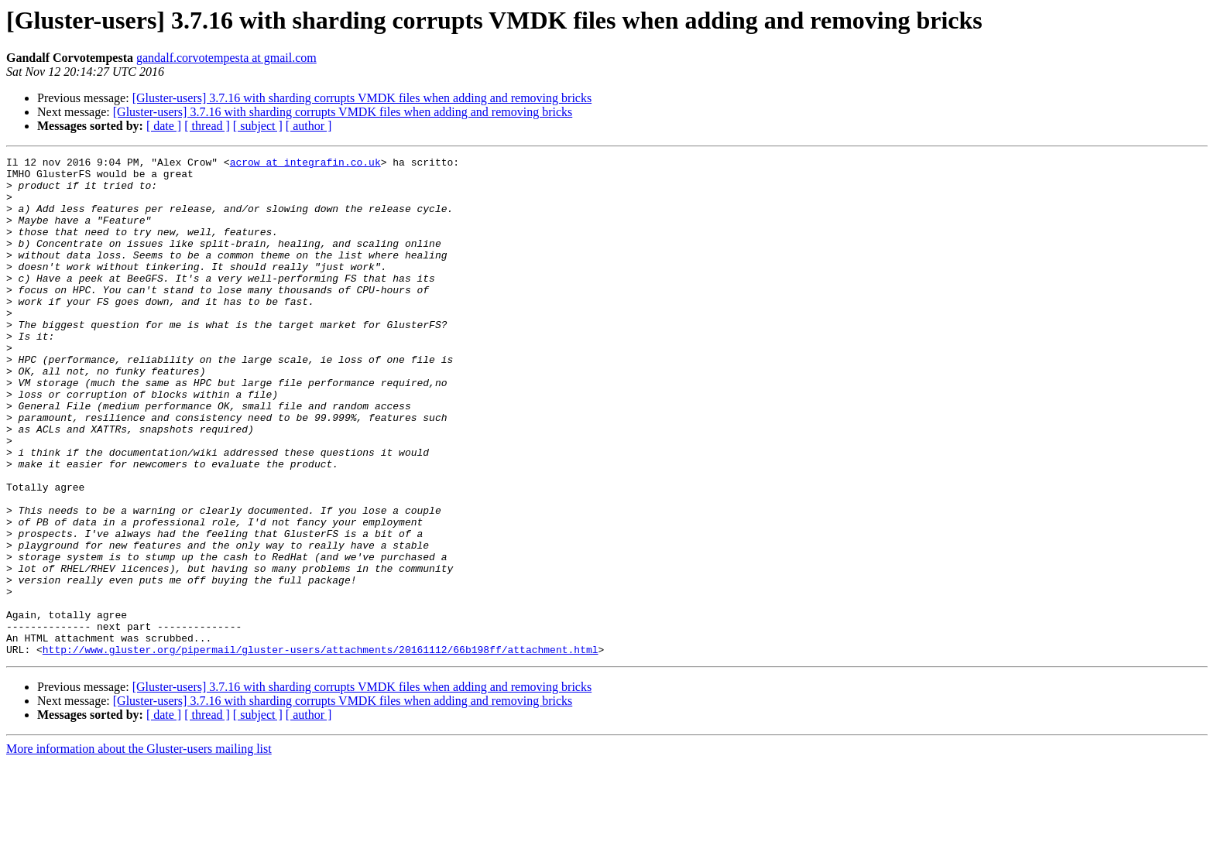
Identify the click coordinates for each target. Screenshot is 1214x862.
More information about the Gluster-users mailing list (139, 848)
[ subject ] (258, 125)
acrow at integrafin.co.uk (305, 164)
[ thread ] (207, 125)
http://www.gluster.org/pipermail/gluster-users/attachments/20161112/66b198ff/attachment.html (320, 749)
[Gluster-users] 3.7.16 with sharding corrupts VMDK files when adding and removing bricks (362, 97)
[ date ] (163, 125)
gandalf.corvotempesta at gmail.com (226, 57)
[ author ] (309, 125)
